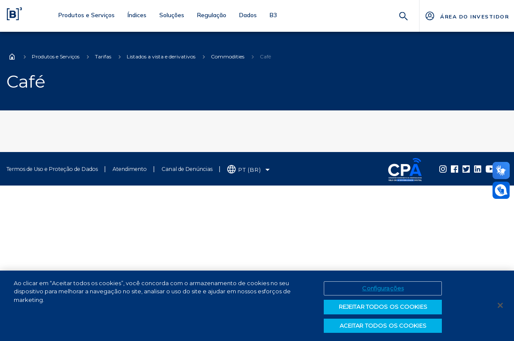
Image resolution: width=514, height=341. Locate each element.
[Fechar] (500, 307)
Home (12, 56)
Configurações (383, 290)
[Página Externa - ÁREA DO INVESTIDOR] (466, 16)
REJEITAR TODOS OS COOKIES (383, 309)
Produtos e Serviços (55, 56)
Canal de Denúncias (187, 169)
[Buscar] (403, 15)
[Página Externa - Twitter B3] (466, 168)
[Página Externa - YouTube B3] (491, 168)
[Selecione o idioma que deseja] (248, 170)
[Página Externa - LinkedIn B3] (477, 168)
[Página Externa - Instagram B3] (443, 168)
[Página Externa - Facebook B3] (454, 168)
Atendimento (130, 169)
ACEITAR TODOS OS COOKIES (383, 328)
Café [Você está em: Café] (265, 56)
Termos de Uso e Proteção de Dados (52, 169)
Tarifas (103, 56)
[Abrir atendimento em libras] (501, 190)
